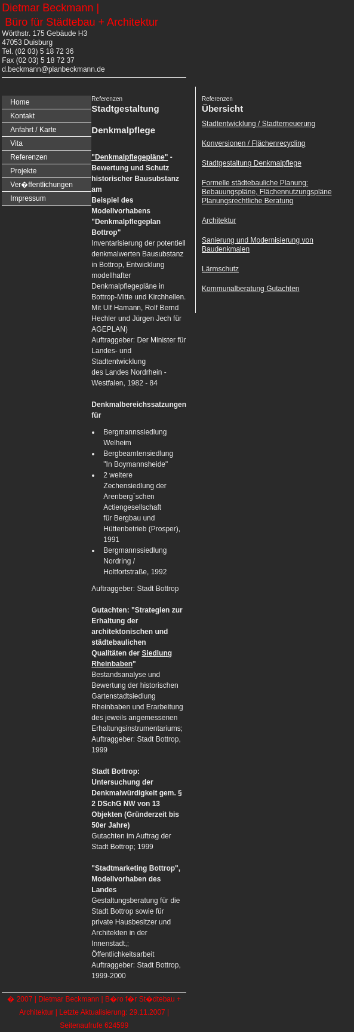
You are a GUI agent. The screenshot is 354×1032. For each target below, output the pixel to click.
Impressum (27, 198)
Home (19, 102)
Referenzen (28, 157)
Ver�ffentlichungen (41, 184)
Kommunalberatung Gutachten (250, 288)
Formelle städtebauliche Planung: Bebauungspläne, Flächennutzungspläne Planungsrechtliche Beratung (267, 192)
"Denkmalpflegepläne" (129, 157)
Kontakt (22, 116)
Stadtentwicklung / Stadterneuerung (258, 124)
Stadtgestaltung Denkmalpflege (251, 163)
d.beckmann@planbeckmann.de (53, 69)
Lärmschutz (220, 269)
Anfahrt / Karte (33, 129)
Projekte (23, 171)
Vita (16, 143)
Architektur (219, 220)
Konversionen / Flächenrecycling (253, 143)
